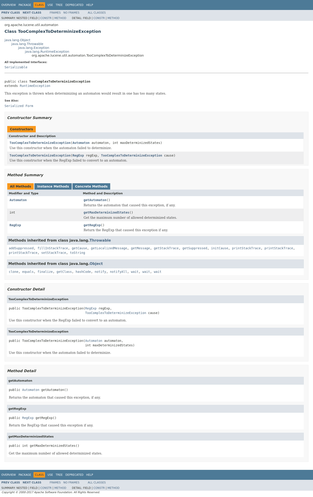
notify (100, 271)
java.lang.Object (17, 40)
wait (135, 271)
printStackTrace (246, 248)
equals (28, 271)
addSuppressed (21, 248)
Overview (8, 5)
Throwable (100, 240)
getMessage (140, 248)
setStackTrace (53, 252)
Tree (59, 5)
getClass (64, 271)
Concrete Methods (91, 186)
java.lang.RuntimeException (47, 51)
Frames (55, 12)
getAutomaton (95, 200)
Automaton (81, 143)
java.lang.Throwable (27, 44)
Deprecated (74, 5)
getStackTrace (166, 248)
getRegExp (92, 225)
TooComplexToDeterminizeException (40, 143)
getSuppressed (194, 248)
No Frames (71, 12)
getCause (79, 248)
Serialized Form (19, 106)
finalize (45, 271)
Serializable (16, 67)
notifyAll (118, 271)
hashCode (83, 271)
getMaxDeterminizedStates (106, 212)
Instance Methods (53, 186)
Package (25, 5)
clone (13, 271)
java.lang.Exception (33, 48)
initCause (219, 248)
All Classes (97, 12)
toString (77, 252)
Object (96, 264)
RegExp (78, 155)
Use (50, 5)
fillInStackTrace (52, 248)
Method (60, 18)
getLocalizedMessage (109, 248)
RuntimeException (35, 86)
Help (89, 5)
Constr (46, 18)
